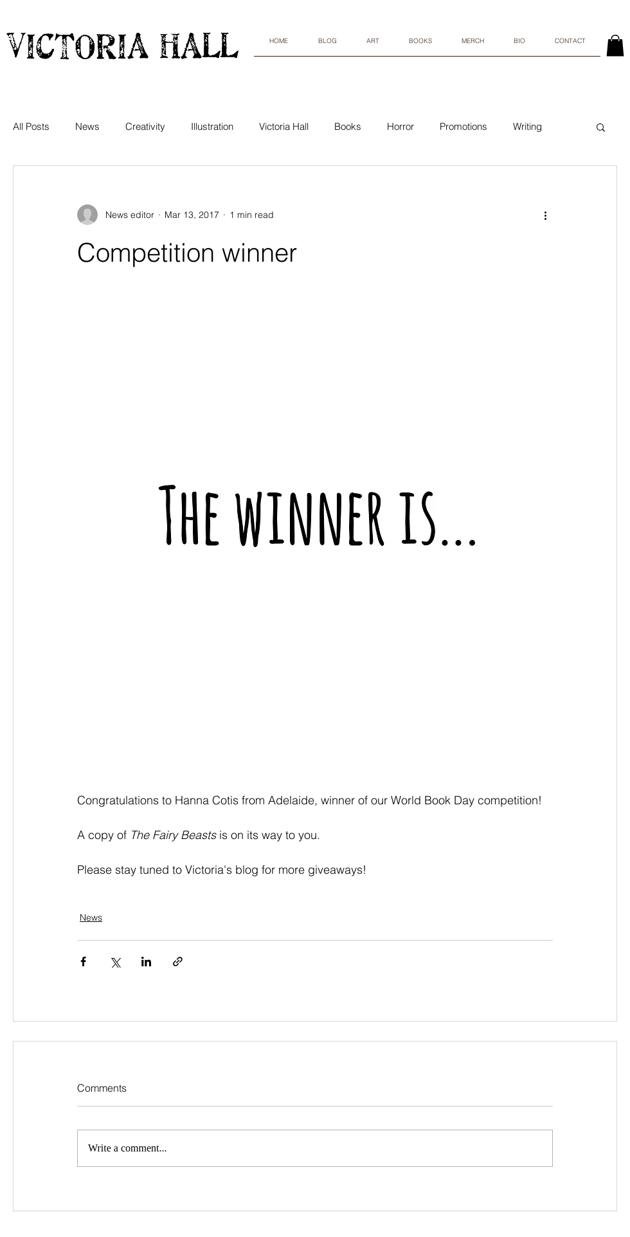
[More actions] (545, 214)
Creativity (145, 126)
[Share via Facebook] (83, 961)
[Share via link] (178, 961)
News (87, 126)
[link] (615, 45)
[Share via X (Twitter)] (115, 961)
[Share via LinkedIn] (146, 961)
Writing (527, 126)
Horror (400, 126)
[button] (601, 127)
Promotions (463, 126)
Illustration (212, 126)
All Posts (31, 126)
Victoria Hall (284, 126)
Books (347, 126)
